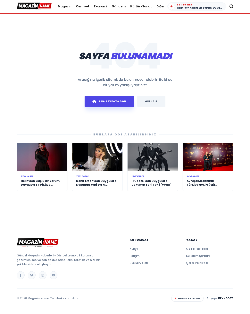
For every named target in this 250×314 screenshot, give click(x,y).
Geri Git (151, 101)
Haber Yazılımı (187, 298)
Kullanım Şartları (198, 256)
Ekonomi (100, 6)
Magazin (64, 6)
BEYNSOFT (225, 298)
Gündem (119, 6)
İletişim (134, 256)
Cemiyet (82, 6)
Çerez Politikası (197, 263)
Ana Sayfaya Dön (109, 101)
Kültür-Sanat (141, 6)
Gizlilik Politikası (197, 249)
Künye (134, 249)
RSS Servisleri (139, 263)
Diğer (161, 6)
